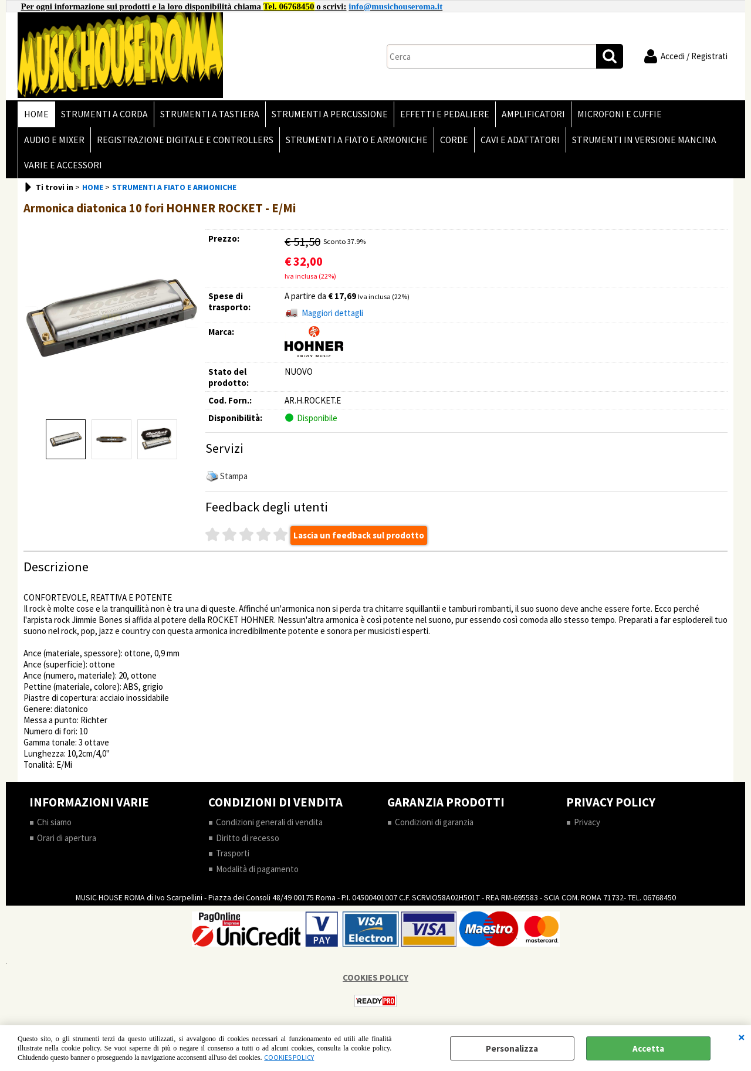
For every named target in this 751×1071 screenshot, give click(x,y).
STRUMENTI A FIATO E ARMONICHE (357, 139)
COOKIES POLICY (289, 1057)
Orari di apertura (66, 837)
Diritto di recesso (247, 837)
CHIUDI (741, 1037)
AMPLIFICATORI (533, 114)
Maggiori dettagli (332, 312)
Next (191, 317)
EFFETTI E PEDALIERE (444, 114)
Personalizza (512, 1048)
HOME (36, 114)
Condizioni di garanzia (434, 822)
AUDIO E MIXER (54, 139)
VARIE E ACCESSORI (63, 165)
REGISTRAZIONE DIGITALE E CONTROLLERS (185, 139)
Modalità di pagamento (257, 869)
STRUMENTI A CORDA (104, 114)
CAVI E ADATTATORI (520, 139)
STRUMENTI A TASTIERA (209, 114)
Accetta (648, 1048)
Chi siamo (54, 822)
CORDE (454, 139)
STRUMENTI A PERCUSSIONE (330, 114)
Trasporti (232, 853)
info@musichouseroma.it (395, 6)
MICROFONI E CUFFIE (619, 114)
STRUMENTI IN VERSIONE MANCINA (644, 139)
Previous (31, 317)
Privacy (587, 822)
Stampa (234, 476)
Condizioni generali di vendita (269, 822)
